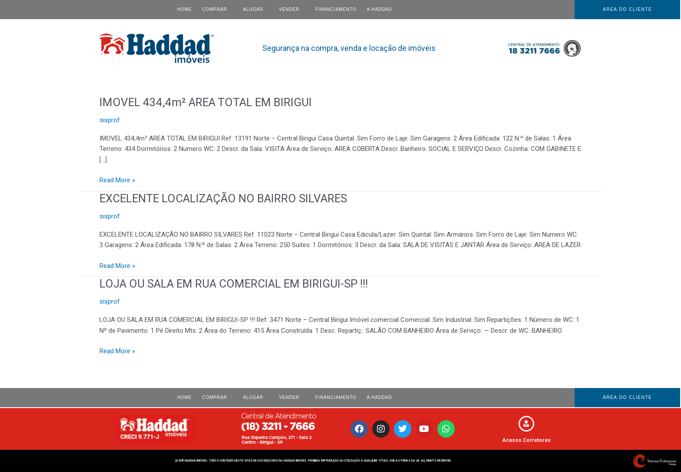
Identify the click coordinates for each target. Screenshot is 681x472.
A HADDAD (379, 9)
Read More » (117, 179)
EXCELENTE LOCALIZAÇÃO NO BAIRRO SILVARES (224, 198)
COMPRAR (214, 9)
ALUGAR (253, 9)
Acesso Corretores (526, 440)
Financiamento (335, 9)
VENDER (289, 9)
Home (184, 9)
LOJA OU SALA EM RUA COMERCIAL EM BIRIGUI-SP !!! (234, 283)
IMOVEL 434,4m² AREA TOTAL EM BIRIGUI (206, 102)
